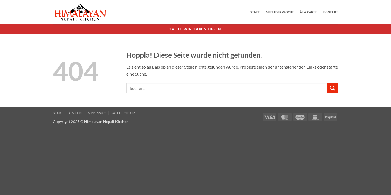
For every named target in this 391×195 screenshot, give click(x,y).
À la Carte (308, 12)
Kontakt (330, 12)
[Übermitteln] (332, 88)
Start (255, 12)
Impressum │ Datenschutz (110, 113)
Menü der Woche (280, 12)
